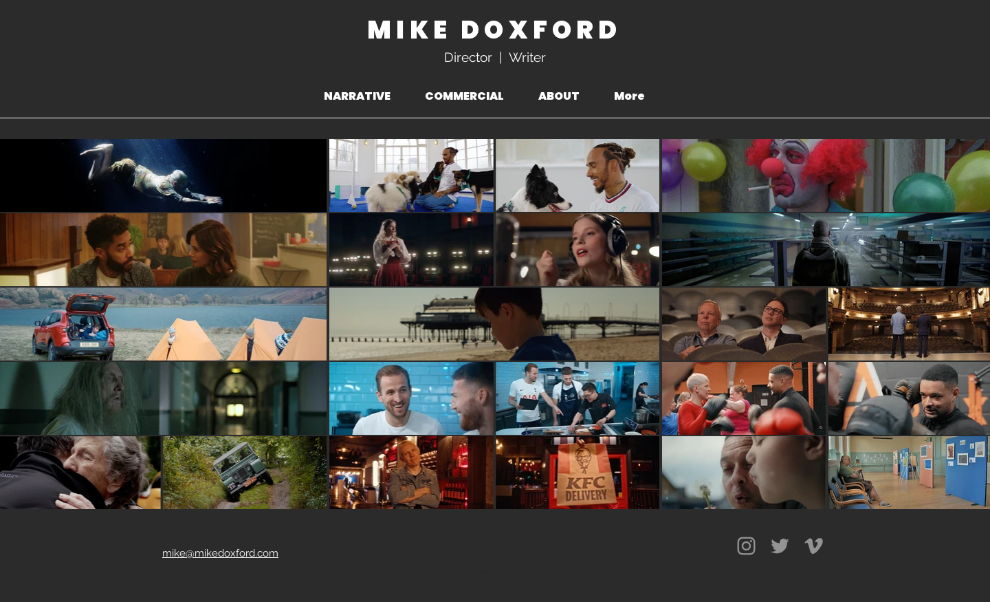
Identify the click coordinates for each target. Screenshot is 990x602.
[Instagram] (746, 546)
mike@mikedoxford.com (220, 553)
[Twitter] (780, 546)
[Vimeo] (814, 546)
